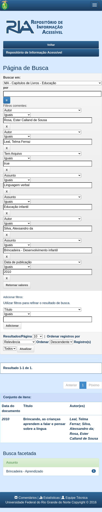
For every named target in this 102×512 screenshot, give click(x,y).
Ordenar (42, 342)
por (5, 87)
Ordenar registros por (63, 336)
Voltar (51, 44)
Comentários (28, 497)
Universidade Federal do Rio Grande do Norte (38, 502)
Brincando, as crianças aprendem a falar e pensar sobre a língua (44, 424)
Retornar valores (17, 285)
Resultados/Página (17, 336)
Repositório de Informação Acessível (34, 52)
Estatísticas (51, 497)
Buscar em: (12, 77)
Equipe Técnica (77, 497)
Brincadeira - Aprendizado (24, 471)
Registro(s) (82, 342)
